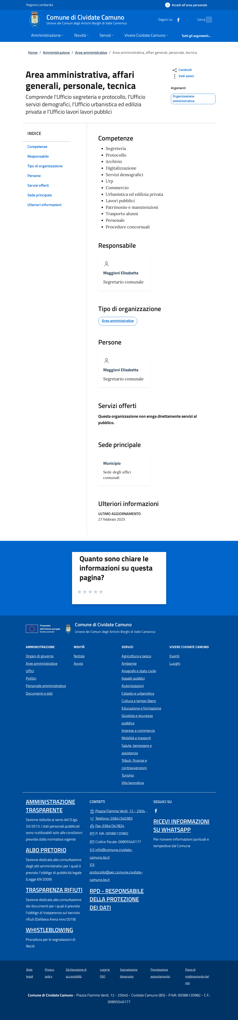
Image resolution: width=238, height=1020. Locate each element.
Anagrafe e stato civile (139, 671)
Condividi (182, 70)
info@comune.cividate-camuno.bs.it (111, 853)
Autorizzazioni (133, 686)
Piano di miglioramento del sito (197, 976)
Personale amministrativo (46, 686)
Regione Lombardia (39, 4)
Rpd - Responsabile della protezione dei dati (117, 899)
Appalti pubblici (133, 678)
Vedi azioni (183, 76)
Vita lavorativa (133, 782)
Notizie (79, 656)
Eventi (174, 656)
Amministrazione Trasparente (50, 805)
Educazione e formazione (141, 708)
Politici (31, 678)
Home (33, 52)
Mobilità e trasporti (136, 738)
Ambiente (129, 663)
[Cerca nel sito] (207, 20)
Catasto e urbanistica (138, 693)
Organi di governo (40, 656)
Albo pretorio (46, 849)
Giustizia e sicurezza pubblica (137, 719)
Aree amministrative (91, 52)
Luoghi (174, 663)
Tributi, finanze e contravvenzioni (134, 764)
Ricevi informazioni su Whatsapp (181, 825)
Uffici (30, 671)
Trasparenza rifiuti (54, 889)
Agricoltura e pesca (136, 656)
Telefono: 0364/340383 (111, 818)
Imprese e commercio (138, 730)
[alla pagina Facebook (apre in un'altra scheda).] (170, 19)
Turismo (128, 775)
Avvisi (78, 663)
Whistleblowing (49, 929)
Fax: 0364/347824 (107, 826)
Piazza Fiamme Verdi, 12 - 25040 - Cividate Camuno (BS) (119, 810)
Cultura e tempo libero (139, 701)
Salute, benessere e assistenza (137, 749)
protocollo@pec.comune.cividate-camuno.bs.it (116, 872)
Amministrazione (56, 52)
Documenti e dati (39, 693)
